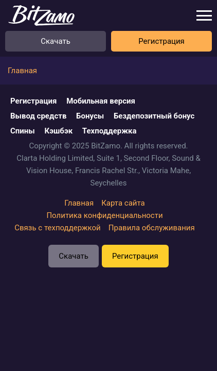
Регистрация (161, 41)
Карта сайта (123, 203)
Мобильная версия (100, 101)
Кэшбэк (58, 131)
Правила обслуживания (152, 227)
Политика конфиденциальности (104, 215)
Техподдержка (109, 131)
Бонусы (90, 116)
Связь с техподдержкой (57, 227)
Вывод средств (38, 116)
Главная (79, 203)
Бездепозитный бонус (154, 116)
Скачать (55, 41)
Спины (22, 131)
